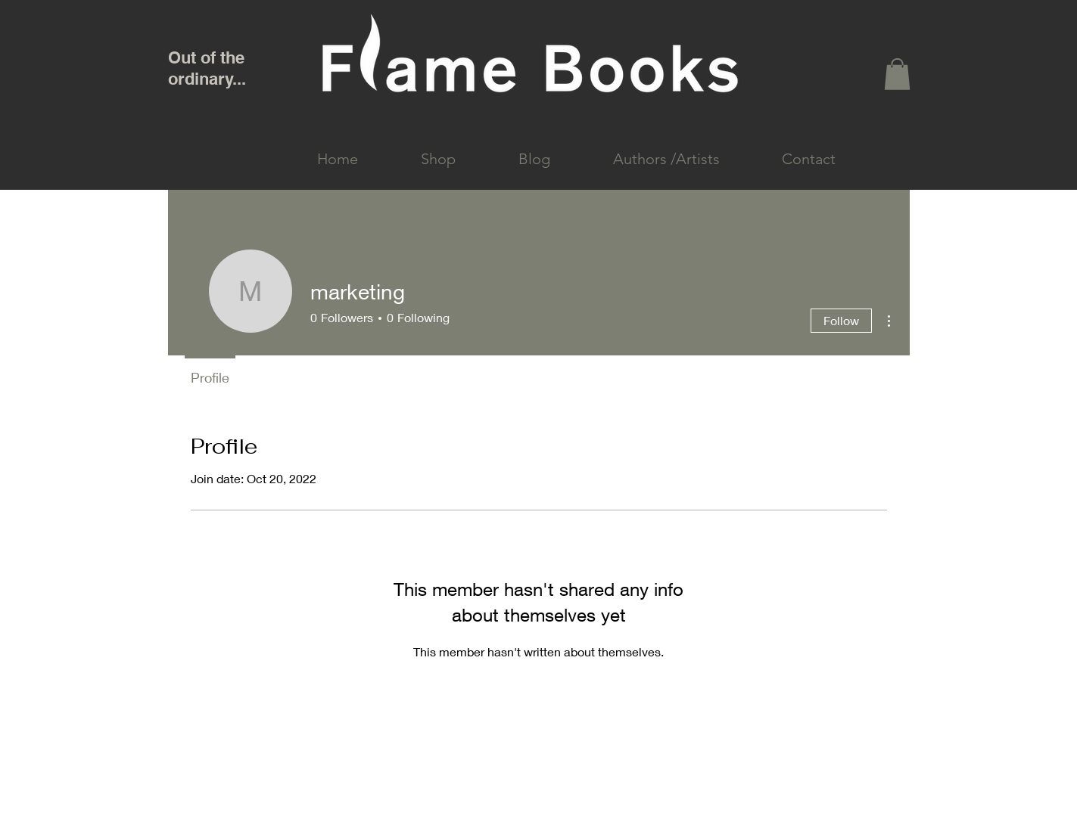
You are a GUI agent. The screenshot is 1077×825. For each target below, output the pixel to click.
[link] (897, 74)
